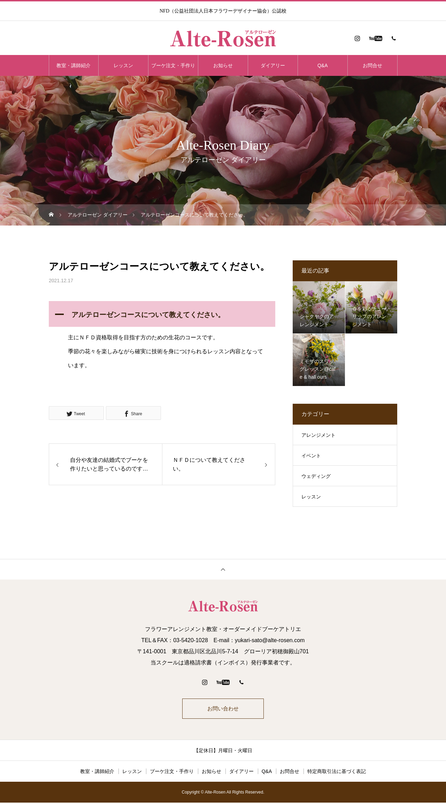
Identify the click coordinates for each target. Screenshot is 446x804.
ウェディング (316, 476)
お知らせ (223, 65)
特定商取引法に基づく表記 (336, 772)
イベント (311, 455)
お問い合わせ (223, 709)
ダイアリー (273, 65)
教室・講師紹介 (73, 65)
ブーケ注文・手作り (173, 65)
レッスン (123, 65)
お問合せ (372, 65)
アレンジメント (318, 435)
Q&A (322, 65)
